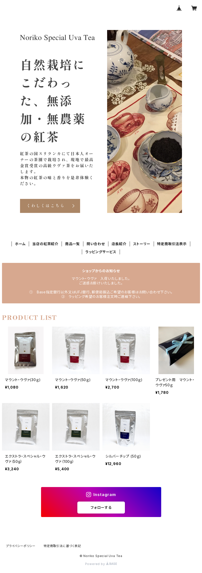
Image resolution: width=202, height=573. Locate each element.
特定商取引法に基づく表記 (62, 546)
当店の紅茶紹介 (45, 244)
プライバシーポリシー (21, 546)
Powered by (101, 564)
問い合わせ (96, 244)
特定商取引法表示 (171, 244)
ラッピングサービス (100, 252)
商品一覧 (72, 244)
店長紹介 (119, 244)
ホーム (20, 244)
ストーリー (141, 244)
